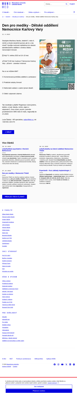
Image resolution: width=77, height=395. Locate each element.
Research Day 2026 (7, 307)
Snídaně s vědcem (7, 299)
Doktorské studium (7, 286)
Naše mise (5, 233)
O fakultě (7, 210)
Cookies (15, 366)
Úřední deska (5, 230)
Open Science (6, 296)
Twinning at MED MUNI (8, 304)
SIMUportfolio (38, 359)
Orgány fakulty (6, 219)
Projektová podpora (7, 283)
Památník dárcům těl (7, 335)
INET (11, 359)
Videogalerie (5, 330)
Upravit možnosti (53, 384)
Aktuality (4, 317)
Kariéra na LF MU (7, 238)
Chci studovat (9, 251)
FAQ (3, 269)
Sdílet (8, 132)
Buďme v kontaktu (7, 258)
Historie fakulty (6, 227)
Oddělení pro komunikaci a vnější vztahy (13, 340)
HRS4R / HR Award (7, 291)
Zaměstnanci (5, 243)
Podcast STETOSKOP (8, 333)
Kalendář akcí (6, 319)
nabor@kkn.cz (28, 119)
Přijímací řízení (6, 263)
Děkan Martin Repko (7, 214)
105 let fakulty (6, 225)
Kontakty (4, 246)
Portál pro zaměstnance (23, 359)
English (72, 4)
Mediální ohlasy (6, 325)
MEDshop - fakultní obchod (9, 338)
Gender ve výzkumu (7, 294)
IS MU (4, 359)
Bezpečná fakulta (7, 235)
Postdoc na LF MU (7, 302)
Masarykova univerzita (12, 364)
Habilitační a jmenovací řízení (10, 288)
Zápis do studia (6, 266)
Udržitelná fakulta (7, 241)
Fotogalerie (5, 327)
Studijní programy (7, 261)
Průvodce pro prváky (7, 271)
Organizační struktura (8, 222)
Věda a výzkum (9, 277)
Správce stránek (6, 366)
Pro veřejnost (9, 313)
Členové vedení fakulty (8, 217)
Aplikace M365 (51, 359)
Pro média (5, 322)
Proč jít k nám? (6, 255)
